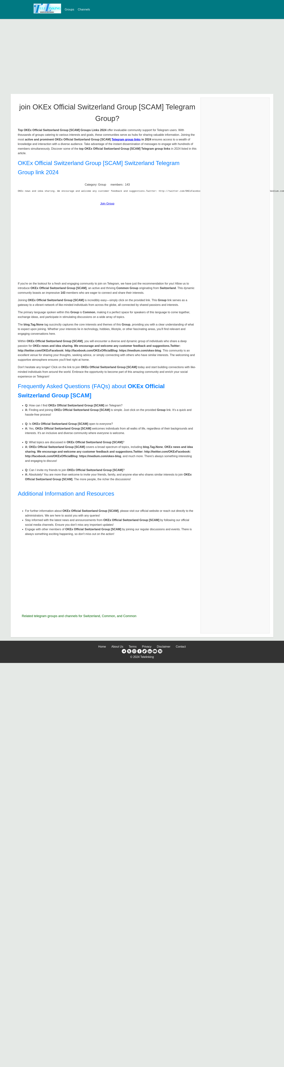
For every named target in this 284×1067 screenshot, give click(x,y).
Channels (84, 9)
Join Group (107, 203)
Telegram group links (126, 139)
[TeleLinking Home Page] (47, 11)
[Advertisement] (34, 56)
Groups (69, 9)
